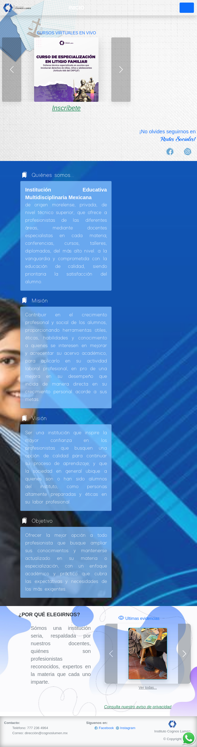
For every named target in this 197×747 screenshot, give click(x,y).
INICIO (76, 8)
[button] (11, 69)
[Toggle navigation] (187, 8)
